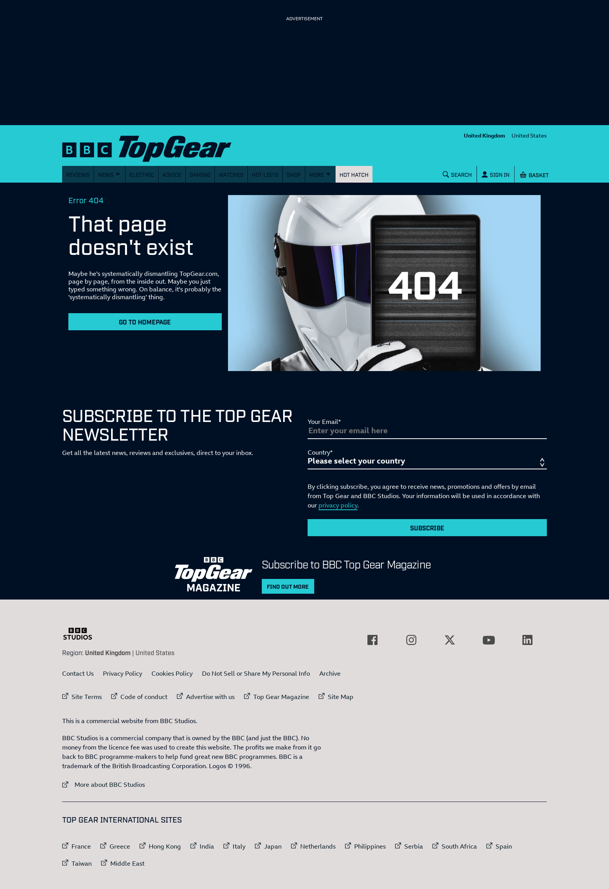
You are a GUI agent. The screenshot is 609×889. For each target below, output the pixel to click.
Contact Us (78, 673)
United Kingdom (484, 135)
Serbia (413, 846)
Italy (239, 846)
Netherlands (318, 846)
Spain (504, 846)
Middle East (127, 863)
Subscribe (427, 528)
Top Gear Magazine (281, 697)
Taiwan (81, 863)
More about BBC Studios (103, 784)
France (81, 846)
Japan (273, 846)
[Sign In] (495, 174)
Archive (330, 673)
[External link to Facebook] (372, 640)
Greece (120, 846)
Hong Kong (165, 846)
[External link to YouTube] (488, 640)
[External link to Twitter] (449, 640)
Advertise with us (210, 697)
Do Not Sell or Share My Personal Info (256, 673)
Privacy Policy (122, 673)
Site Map (340, 697)
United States (529, 135)
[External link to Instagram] (411, 640)
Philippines (370, 846)
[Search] (457, 174)
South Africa (459, 846)
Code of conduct (143, 697)
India (207, 846)
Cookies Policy (172, 673)
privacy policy (337, 505)
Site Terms (86, 697)
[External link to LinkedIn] (527, 640)
